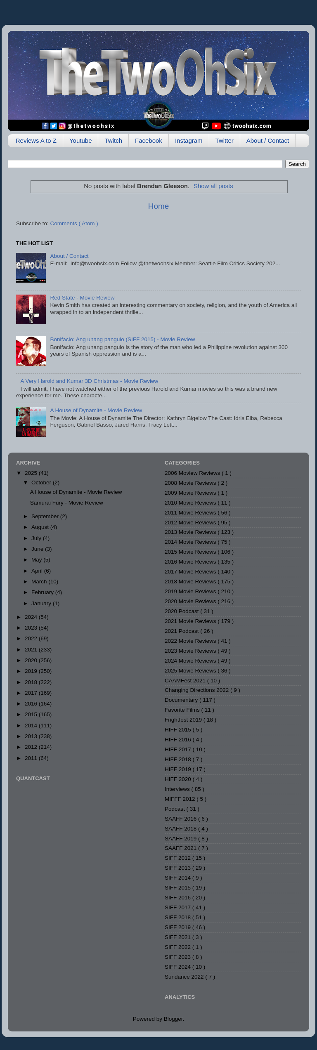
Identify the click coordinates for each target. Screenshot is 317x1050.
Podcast (176, 809)
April (37, 571)
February (43, 592)
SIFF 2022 (178, 947)
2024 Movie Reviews (191, 661)
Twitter (224, 140)
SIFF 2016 (178, 897)
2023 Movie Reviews (191, 651)
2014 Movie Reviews (191, 542)
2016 (32, 704)
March (39, 581)
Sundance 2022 (185, 977)
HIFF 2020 (179, 779)
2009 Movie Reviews (191, 493)
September (45, 516)
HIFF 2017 (179, 749)
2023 (32, 628)
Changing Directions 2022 (197, 690)
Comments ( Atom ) (74, 223)
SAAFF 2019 (181, 838)
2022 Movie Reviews (191, 641)
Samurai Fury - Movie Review (66, 503)
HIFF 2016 (179, 739)
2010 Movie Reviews (191, 503)
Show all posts (213, 186)
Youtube (80, 140)
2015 (32, 714)
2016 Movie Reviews (191, 562)
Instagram (189, 140)
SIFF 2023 (178, 957)
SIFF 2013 (178, 868)
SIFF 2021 (178, 937)
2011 (32, 758)
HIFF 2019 (179, 769)
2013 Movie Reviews (191, 532)
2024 (32, 617)
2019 (32, 671)
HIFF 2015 (179, 730)
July (37, 538)
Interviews (178, 789)
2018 (32, 682)
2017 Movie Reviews (191, 572)
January (42, 603)
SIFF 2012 (178, 858)
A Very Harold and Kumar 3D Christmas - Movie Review (89, 381)
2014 (32, 725)
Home (158, 206)
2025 (32, 473)
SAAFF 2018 (181, 829)
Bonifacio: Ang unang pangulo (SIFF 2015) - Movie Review (122, 339)
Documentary (182, 700)
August (40, 527)
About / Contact (267, 140)
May (37, 560)
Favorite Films (183, 710)
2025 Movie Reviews (191, 671)
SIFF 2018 (178, 917)
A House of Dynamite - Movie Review (96, 410)
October (42, 482)
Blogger (173, 1019)
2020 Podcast (182, 611)
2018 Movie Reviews (191, 581)
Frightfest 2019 (184, 720)
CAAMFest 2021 (186, 680)
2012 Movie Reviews (191, 522)
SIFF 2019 (178, 927)
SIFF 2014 (178, 878)
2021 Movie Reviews (191, 621)
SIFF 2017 (178, 907)
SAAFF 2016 (181, 819)
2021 (32, 650)
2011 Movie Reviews (191, 513)
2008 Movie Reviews (191, 483)
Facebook (148, 140)
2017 (32, 693)
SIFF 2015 (178, 888)
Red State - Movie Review (82, 298)
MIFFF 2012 (180, 799)
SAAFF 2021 (181, 848)
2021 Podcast (182, 631)
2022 (32, 638)
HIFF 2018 (179, 759)
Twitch (113, 140)
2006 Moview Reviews (193, 473)
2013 (32, 736)
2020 (32, 660)
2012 (32, 747)
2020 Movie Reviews (191, 601)
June (38, 549)
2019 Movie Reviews (191, 591)
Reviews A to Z (36, 140)
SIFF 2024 (178, 967)
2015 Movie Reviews (191, 552)
